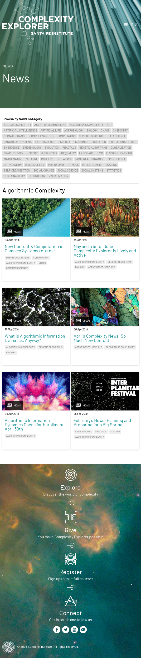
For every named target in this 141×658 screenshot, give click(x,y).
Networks (65, 159)
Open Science (116, 159)
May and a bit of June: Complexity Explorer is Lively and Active (105, 251)
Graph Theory (13, 153)
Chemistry (120, 130)
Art (109, 124)
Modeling (47, 159)
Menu (134, 25)
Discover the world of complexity (70, 494)
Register (70, 572)
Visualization (58, 176)
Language (86, 153)
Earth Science (45, 142)
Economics (80, 142)
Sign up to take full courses (70, 579)
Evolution (52, 147)
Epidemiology (32, 147)
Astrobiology (73, 130)
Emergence (11, 147)
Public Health (92, 164)
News (7, 66)
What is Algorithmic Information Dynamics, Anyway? (35, 338)
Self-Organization (17, 170)
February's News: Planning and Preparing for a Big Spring (102, 423)
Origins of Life (35, 164)
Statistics (114, 170)
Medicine (32, 159)
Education (99, 142)
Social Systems (92, 170)
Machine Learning (119, 153)
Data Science (117, 136)
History (32, 153)
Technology (36, 176)
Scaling (111, 164)
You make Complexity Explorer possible (70, 537)
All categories (14, 124)
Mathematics (13, 159)
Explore (70, 488)
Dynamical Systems (18, 142)
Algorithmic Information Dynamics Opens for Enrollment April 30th (34, 425)
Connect (70, 613)
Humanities (49, 153)
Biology (92, 130)
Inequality (68, 153)
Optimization (13, 164)
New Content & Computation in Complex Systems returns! (34, 249)
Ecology (64, 142)
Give (70, 530)
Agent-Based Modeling (50, 124)
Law (100, 153)
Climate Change (15, 136)
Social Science (67, 170)
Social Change (44, 170)
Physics (73, 164)
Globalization (121, 147)
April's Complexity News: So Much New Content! (100, 338)
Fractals (69, 147)
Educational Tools (122, 142)
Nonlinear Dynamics (89, 159)
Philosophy (56, 164)
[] (30, 124)
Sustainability (14, 176)
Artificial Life (50, 130)
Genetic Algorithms (93, 147)
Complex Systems (41, 136)
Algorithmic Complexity (86, 124)
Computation (67, 136)
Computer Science (91, 136)
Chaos (105, 130)
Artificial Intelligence (20, 130)
